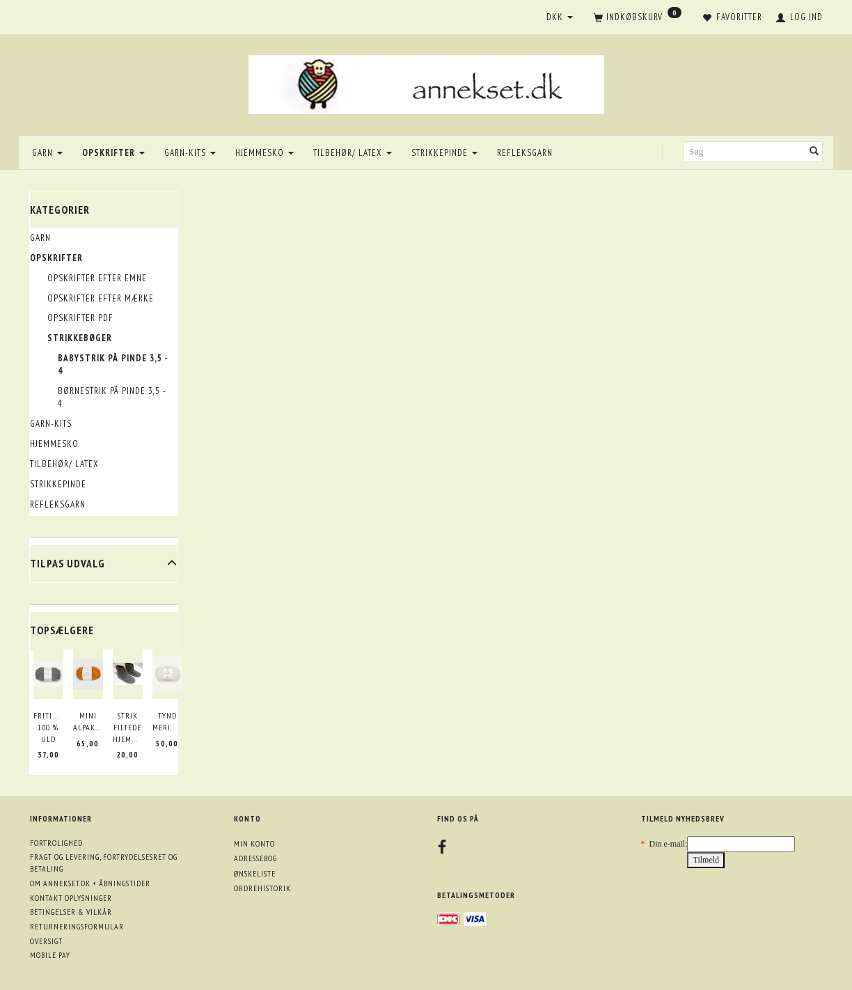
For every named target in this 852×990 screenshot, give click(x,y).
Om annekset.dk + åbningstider (90, 883)
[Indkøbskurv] (637, 18)
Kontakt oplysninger (71, 898)
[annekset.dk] (426, 82)
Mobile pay (50, 955)
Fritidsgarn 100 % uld (48, 727)
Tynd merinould (167, 721)
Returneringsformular (77, 926)
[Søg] (814, 152)
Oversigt (46, 941)
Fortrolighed (56, 843)
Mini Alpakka (88, 721)
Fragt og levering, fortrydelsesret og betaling (104, 862)
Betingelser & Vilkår (71, 911)
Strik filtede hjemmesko (128, 727)
